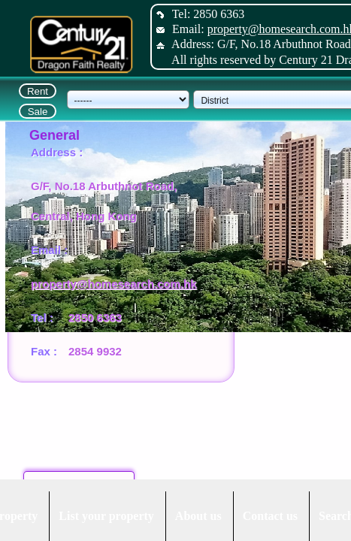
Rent (37, 91)
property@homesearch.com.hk (114, 283)
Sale (38, 111)
